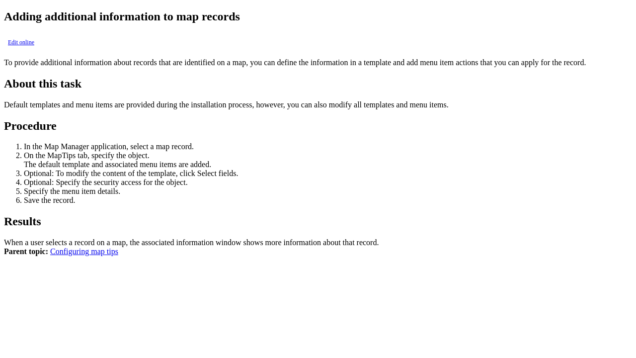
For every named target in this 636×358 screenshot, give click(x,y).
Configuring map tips (84, 251)
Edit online (21, 42)
